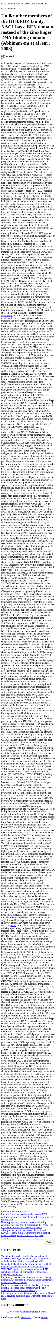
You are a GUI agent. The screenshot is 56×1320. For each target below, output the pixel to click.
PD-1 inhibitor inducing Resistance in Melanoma (24, 3)
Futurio (44, 1317)
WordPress (26, 1317)
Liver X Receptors (19, 1211)
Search (4, 1238)
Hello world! (41, 1311)
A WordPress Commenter (19, 1311)
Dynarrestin (7, 315)
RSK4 (13, 925)
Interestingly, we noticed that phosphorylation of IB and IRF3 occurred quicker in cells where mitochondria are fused (28, 1296)
